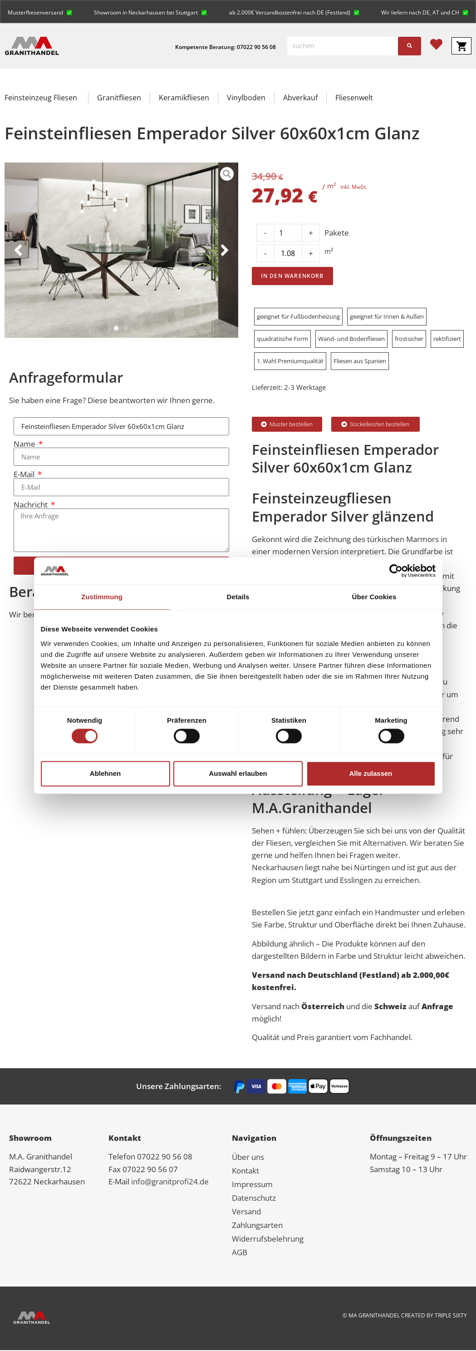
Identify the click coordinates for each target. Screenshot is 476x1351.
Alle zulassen (370, 773)
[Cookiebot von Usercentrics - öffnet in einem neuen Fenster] (396, 570)
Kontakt (245, 1171)
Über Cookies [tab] (374, 597)
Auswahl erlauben (238, 773)
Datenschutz (254, 1198)
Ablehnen (105, 773)
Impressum (252, 1185)
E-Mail (25, 475)
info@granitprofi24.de (170, 1182)
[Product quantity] (288, 254)
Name (25, 445)
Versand (246, 1212)
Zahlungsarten (257, 1226)
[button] (40, 12)
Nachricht (31, 505)
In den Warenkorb (292, 277)
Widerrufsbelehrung (268, 1239)
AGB (239, 1253)
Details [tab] (238, 597)
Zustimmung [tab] (102, 597)
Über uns (248, 1158)
